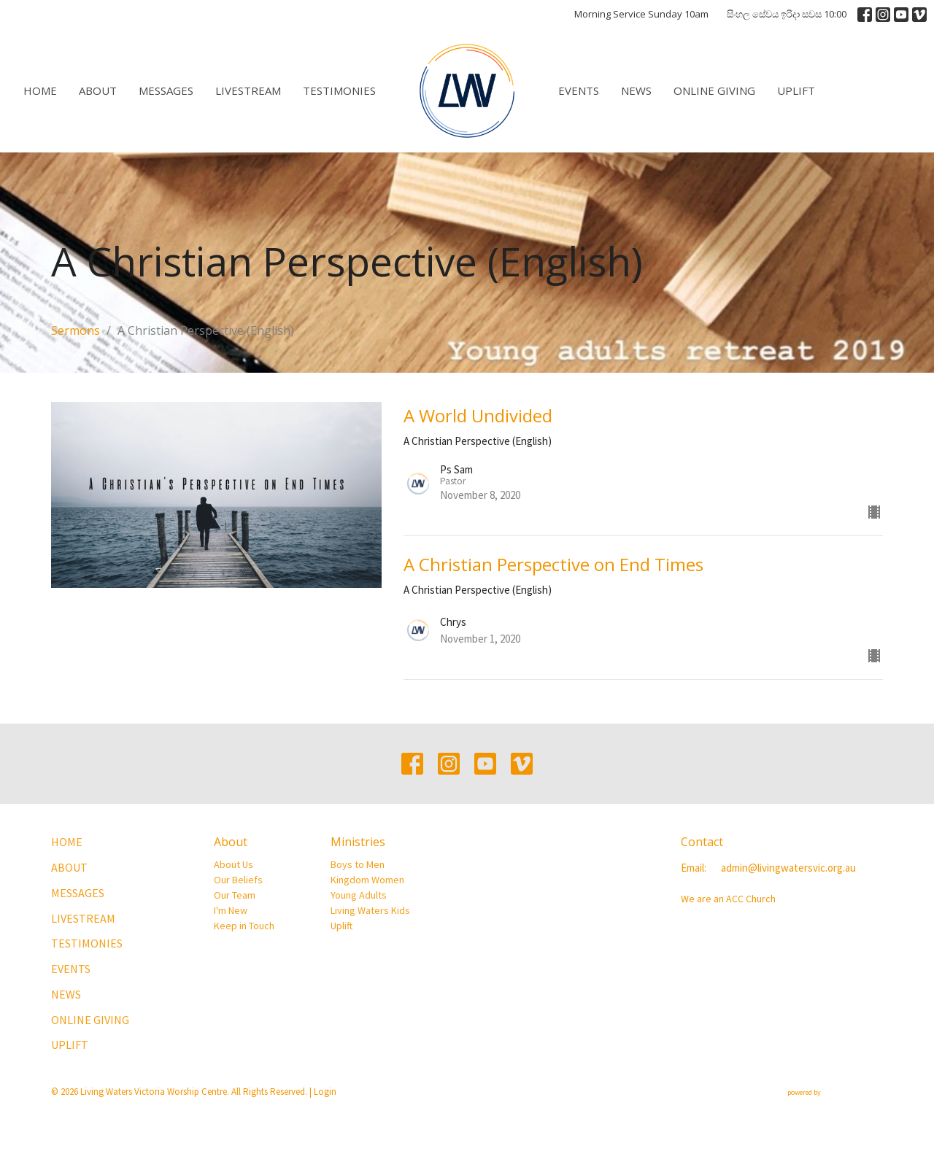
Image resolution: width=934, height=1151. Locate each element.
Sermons (75, 330)
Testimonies (339, 90)
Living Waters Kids (370, 910)
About (98, 90)
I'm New (230, 910)
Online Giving (714, 90)
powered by (835, 1092)
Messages (166, 90)
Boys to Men (358, 864)
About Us (233, 864)
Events (578, 90)
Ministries (358, 842)
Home (40, 90)
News (636, 90)
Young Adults (359, 895)
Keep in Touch (244, 925)
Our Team (234, 895)
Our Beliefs (238, 879)
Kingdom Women (367, 879)
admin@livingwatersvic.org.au (788, 868)
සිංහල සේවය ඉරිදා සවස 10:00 (786, 13)
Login (325, 1091)
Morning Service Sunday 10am (641, 13)
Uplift (796, 90)
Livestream (248, 90)
